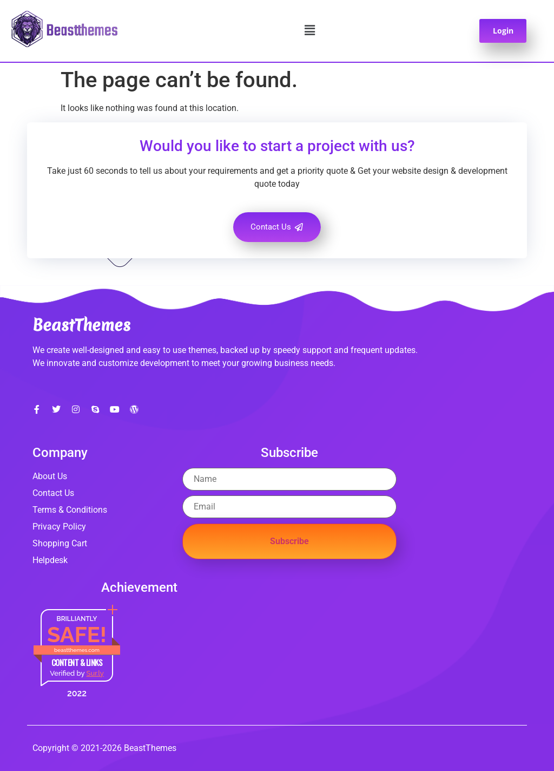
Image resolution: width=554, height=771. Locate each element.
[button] (309, 31)
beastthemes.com (77, 650)
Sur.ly (94, 673)
